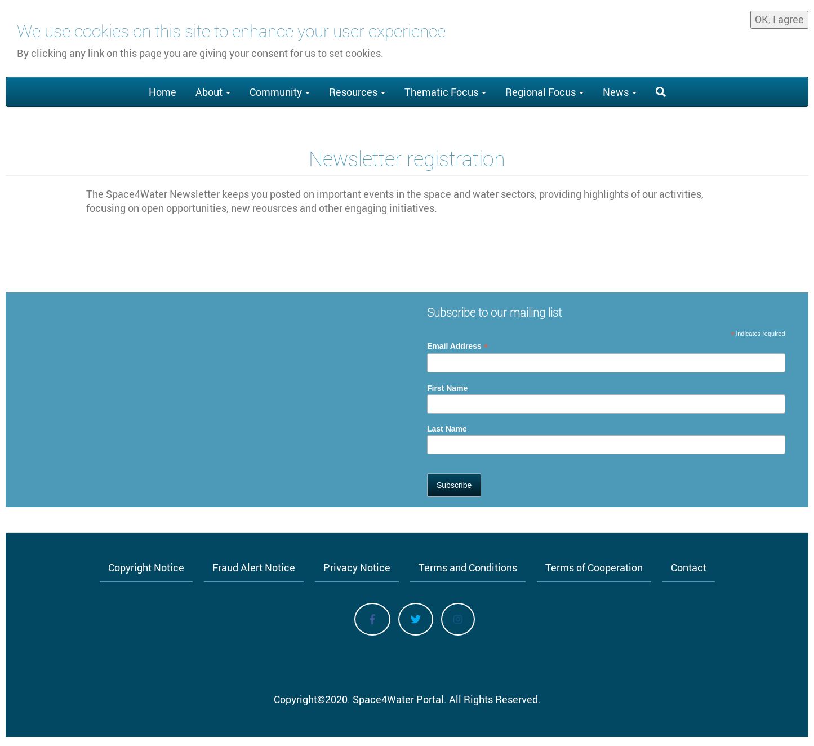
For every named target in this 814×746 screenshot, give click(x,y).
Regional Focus (544, 92)
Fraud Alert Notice (253, 567)
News (620, 92)
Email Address (457, 346)
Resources (357, 92)
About (212, 92)
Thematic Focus (445, 92)
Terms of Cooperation (594, 567)
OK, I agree (779, 16)
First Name (447, 388)
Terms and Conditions (468, 567)
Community (280, 92)
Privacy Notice (356, 567)
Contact (688, 567)
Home (162, 92)
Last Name (447, 428)
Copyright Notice (146, 567)
